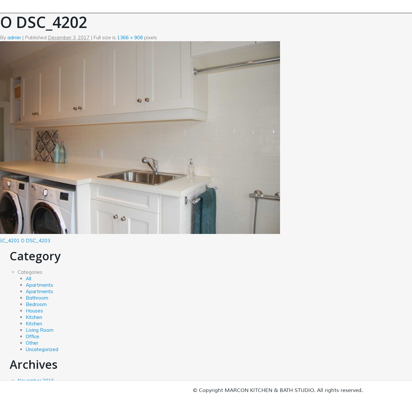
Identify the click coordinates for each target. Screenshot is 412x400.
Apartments (39, 285)
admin (14, 37)
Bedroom (36, 304)
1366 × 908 (130, 37)
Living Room (39, 330)
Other (32, 343)
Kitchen (34, 317)
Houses (34, 311)
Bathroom (37, 298)
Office (32, 336)
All (28, 278)
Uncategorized (42, 349)
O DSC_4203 (35, 240)
